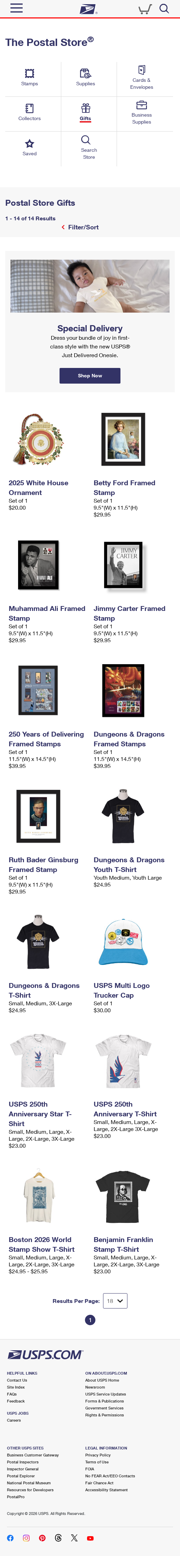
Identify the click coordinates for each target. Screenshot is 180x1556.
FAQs (12, 1394)
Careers (14, 1420)
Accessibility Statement (106, 1489)
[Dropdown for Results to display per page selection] (115, 1301)
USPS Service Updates (105, 1394)
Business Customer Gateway (33, 1455)
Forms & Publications (104, 1401)
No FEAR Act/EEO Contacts (110, 1476)
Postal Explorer (21, 1476)
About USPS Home (102, 1380)
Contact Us (17, 1380)
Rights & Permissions (104, 1415)
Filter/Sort (82, 227)
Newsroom (95, 1387)
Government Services (104, 1408)
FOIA (89, 1469)
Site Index (16, 1387)
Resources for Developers (30, 1489)
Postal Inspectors (23, 1462)
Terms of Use (97, 1462)
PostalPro (16, 1496)
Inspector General (23, 1469)
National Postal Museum (29, 1482)
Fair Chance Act (99, 1482)
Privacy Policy (98, 1455)
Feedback (16, 1401)
